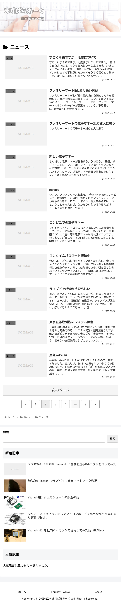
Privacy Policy (60, 592)
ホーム (22, 592)
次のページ (60, 390)
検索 (6, 432)
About (98, 592)
